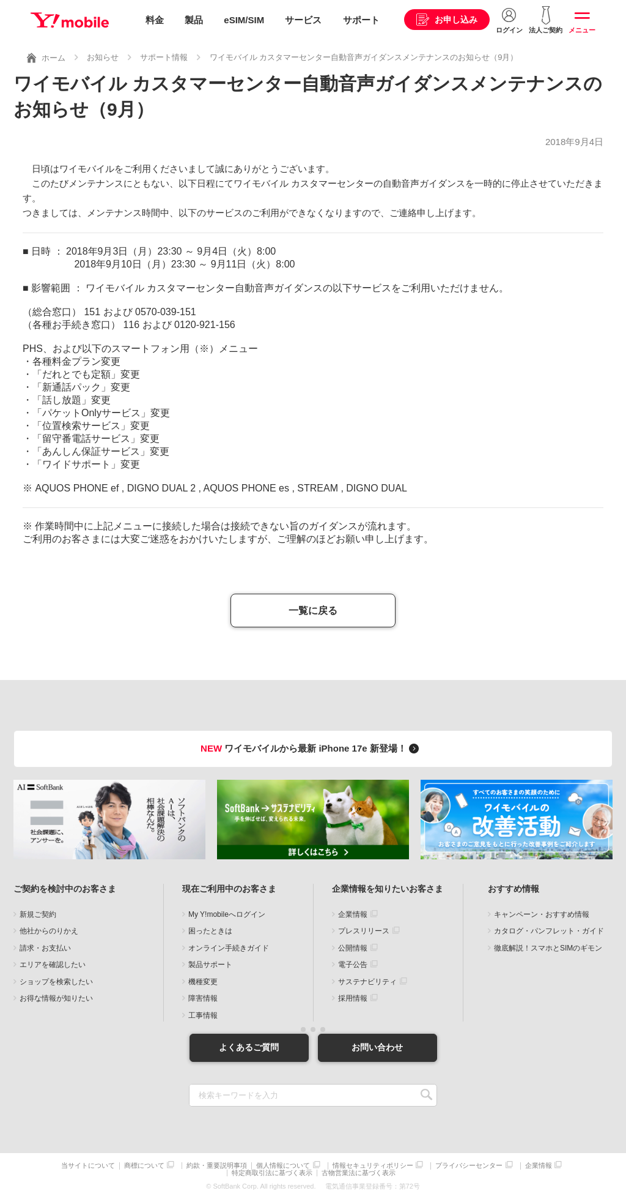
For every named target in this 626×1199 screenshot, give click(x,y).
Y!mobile (70, 20)
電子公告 (352, 964)
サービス (303, 20)
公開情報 (352, 948)
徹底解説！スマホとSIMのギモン (548, 948)
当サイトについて (88, 1165)
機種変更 (203, 981)
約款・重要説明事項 (216, 1165)
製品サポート (210, 964)
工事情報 (203, 1015)
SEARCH (426, 1095)
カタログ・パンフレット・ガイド (549, 931)
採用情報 (352, 998)
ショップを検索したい (56, 981)
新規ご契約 (38, 914)
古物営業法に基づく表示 (359, 1173)
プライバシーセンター (469, 1165)
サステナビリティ (367, 981)
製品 (194, 20)
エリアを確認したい (53, 964)
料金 (154, 20)
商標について (144, 1165)
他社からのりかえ (49, 931)
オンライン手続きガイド (228, 948)
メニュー (582, 30)
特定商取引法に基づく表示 (272, 1173)
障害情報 (203, 998)
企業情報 (352, 914)
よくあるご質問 (249, 1047)
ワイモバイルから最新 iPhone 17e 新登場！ (311, 748)
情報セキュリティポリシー (373, 1165)
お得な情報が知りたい (56, 998)
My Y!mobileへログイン (226, 914)
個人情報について (283, 1165)
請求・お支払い (45, 948)
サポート (361, 20)
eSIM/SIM (244, 20)
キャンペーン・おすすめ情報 (541, 914)
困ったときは (210, 931)
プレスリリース (363, 931)
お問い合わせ (377, 1047)
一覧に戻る (313, 610)
